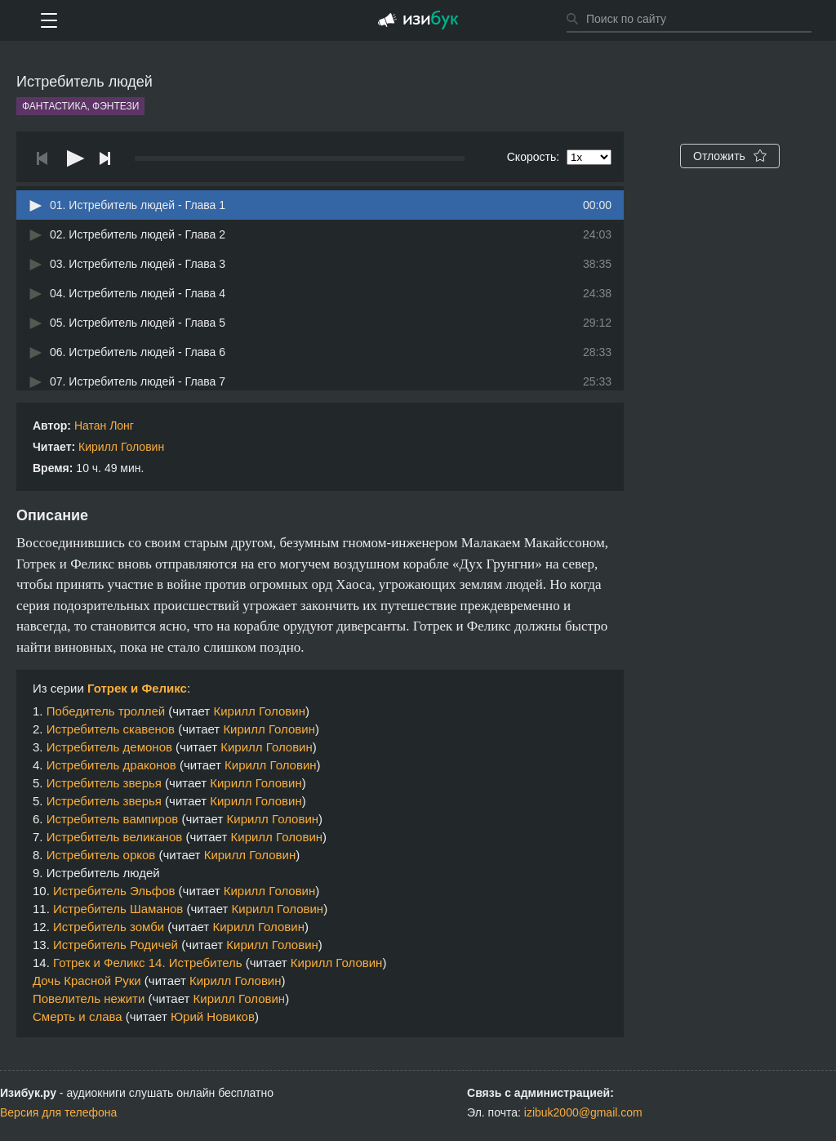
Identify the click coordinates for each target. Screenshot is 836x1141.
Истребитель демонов (109, 747)
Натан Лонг (104, 425)
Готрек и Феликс (137, 688)
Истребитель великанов (115, 837)
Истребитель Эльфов (114, 891)
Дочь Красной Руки (87, 980)
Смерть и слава (77, 1016)
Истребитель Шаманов (118, 909)
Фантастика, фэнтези (80, 106)
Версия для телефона (58, 1112)
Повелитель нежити (89, 998)
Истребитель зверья (104, 783)
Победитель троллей (106, 711)
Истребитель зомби (108, 927)
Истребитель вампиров (113, 819)
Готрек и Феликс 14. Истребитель (147, 962)
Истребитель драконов (111, 765)
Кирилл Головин (121, 446)
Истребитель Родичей (115, 945)
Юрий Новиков (213, 1016)
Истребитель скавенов (111, 729)
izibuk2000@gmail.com (583, 1112)
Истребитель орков (101, 855)
